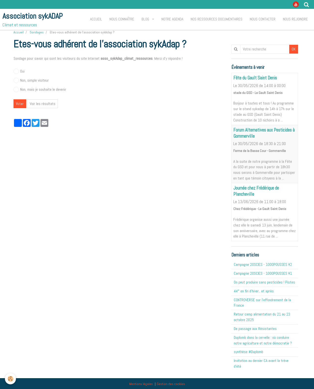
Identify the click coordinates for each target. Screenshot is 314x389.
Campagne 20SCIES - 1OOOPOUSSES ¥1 (263, 273)
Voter (20, 103)
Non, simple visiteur (31, 80)
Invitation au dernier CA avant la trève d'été (261, 363)
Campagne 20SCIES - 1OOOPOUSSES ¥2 (263, 264)
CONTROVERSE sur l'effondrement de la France (262, 302)
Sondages (37, 32)
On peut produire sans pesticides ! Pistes (264, 282)
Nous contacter (262, 19)
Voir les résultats (42, 103)
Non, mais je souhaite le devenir (39, 89)
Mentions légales (141, 384)
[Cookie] (10, 378)
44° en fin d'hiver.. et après (254, 291)
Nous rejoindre (295, 19)
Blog (146, 19)
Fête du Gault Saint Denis (255, 78)
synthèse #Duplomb (248, 351)
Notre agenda (172, 19)
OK (294, 49)
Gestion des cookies (171, 384)
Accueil (96, 19)
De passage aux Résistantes (255, 328)
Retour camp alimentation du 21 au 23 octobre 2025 (262, 317)
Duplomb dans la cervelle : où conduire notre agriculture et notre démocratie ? (263, 340)
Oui (19, 71)
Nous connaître (121, 19)
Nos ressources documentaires (216, 19)
